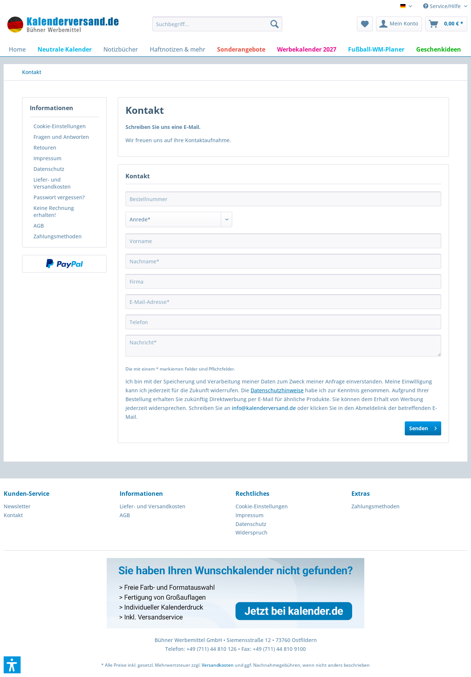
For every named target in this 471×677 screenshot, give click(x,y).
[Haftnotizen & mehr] (177, 49)
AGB (38, 225)
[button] (12, 664)
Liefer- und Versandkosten (52, 183)
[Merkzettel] (365, 24)
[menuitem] (217, 24)
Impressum (47, 158)
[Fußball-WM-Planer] (376, 49)
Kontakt (13, 515)
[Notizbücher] (120, 49)
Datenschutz (48, 168)
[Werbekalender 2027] (306, 49)
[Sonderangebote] (241, 49)
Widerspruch (252, 532)
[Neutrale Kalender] (64, 49)
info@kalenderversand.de (264, 407)
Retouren (44, 147)
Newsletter (17, 506)
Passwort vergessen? (59, 197)
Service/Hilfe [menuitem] (442, 6)
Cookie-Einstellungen (59, 126)
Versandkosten (218, 665)
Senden (423, 427)
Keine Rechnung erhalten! (53, 211)
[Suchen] (274, 24)
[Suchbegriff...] (217, 24)
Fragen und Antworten (61, 136)
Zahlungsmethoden (57, 236)
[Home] (17, 49)
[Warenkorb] (446, 24)
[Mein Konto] (399, 24)
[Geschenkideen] (438, 49)
